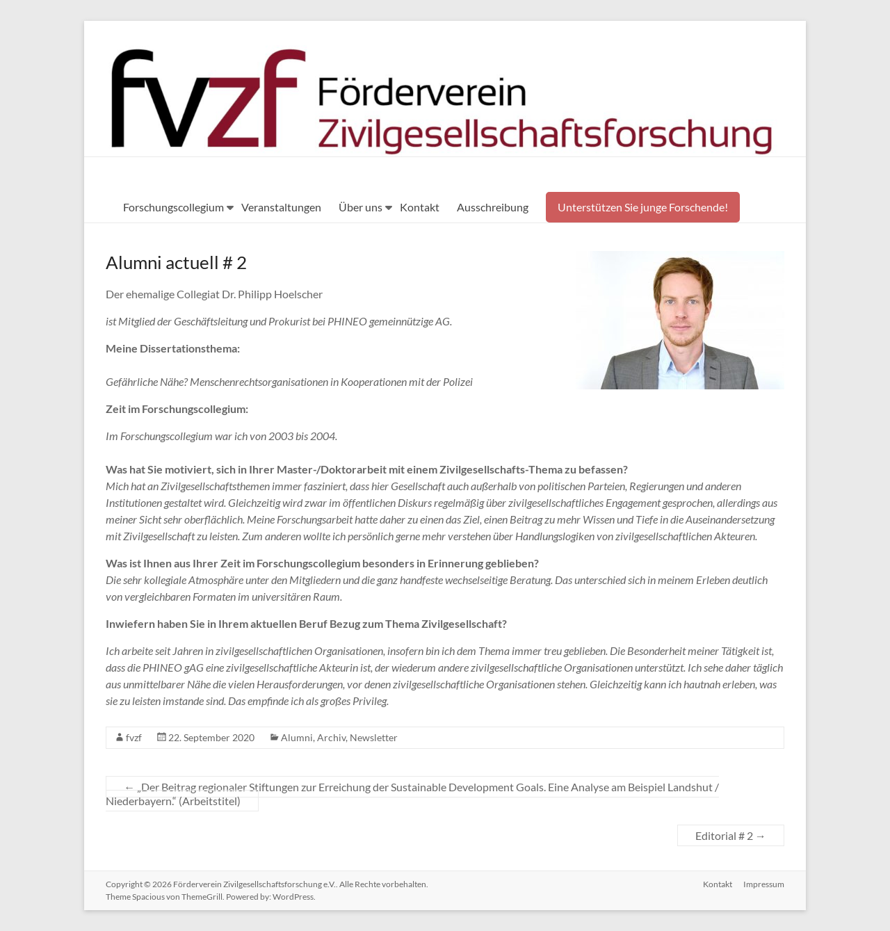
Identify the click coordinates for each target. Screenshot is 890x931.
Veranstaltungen (281, 206)
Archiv (331, 737)
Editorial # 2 (730, 835)
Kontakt (419, 206)
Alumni (297, 737)
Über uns (360, 206)
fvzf (134, 737)
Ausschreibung (492, 206)
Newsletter (374, 737)
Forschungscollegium (173, 206)
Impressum (763, 884)
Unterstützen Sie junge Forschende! (643, 206)
